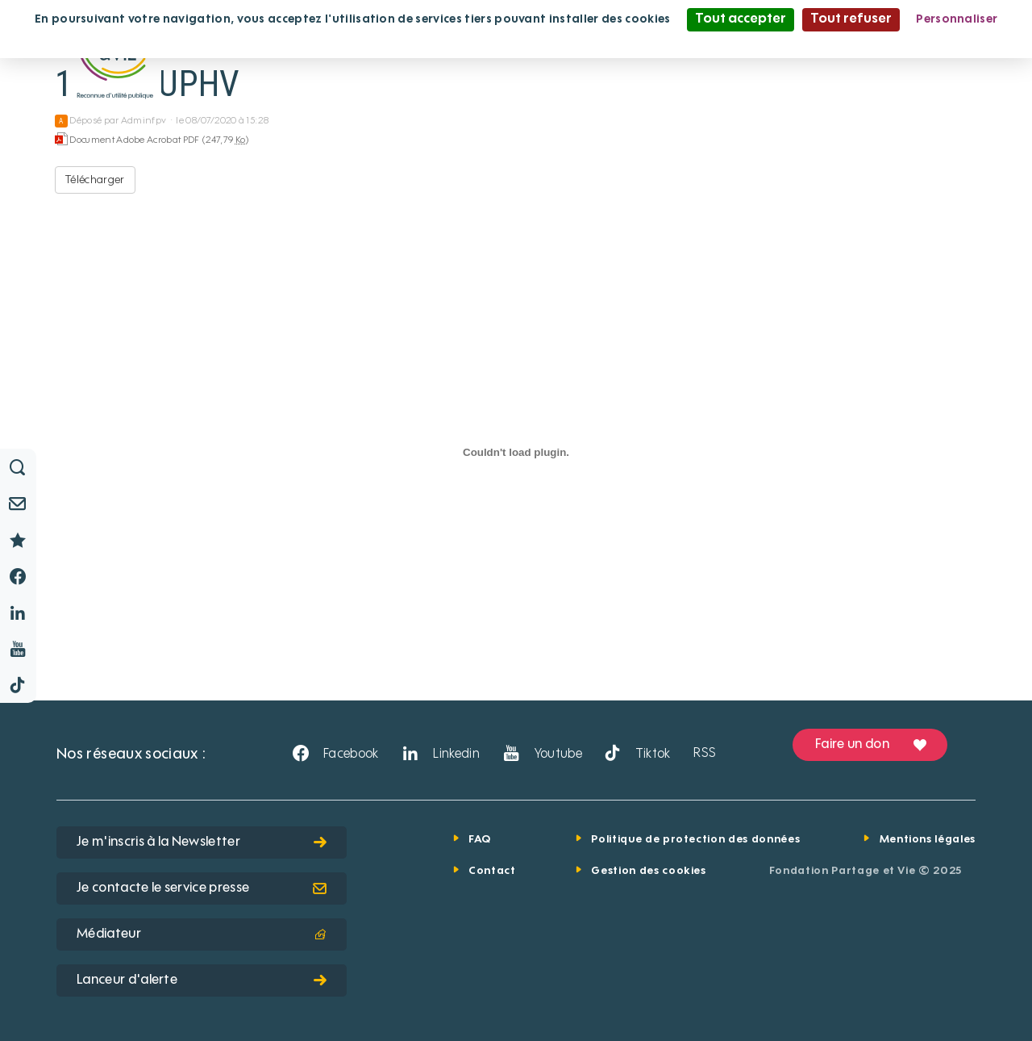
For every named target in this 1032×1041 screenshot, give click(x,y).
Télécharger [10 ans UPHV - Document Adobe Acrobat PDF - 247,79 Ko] (95, 180)
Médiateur (202, 934)
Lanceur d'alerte (202, 980)
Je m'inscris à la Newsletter (202, 842)
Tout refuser (851, 19)
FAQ (479, 839)
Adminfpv (144, 121)
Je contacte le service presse (202, 888)
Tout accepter (740, 19)
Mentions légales (928, 839)
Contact (492, 871)
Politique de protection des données (695, 839)
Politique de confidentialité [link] (516, 42)
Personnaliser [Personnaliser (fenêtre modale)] (956, 19)
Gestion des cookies (648, 871)
